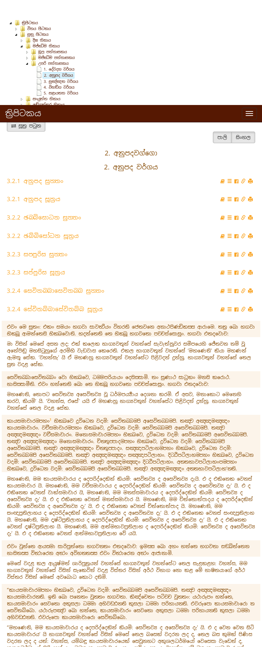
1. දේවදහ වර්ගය (59, 50)
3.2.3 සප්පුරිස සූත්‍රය (36, 254)
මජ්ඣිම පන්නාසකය (56, 39)
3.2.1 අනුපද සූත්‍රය (33, 180)
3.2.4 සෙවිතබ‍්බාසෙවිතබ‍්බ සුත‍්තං (55, 272)
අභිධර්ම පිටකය (42, 97)
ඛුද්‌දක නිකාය (45, 92)
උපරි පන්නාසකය (53, 45)
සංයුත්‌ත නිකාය (46, 80)
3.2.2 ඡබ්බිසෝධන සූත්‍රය (43, 217)
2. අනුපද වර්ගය (58, 57)
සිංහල (243, 119)
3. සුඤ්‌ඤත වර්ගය (61, 63)
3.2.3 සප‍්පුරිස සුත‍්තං (37, 236)
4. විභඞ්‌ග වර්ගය (59, 68)
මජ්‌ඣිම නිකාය (46, 27)
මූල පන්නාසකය (52, 33)
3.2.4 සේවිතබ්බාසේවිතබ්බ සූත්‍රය (55, 291)
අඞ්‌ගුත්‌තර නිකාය (48, 86)
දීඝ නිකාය (42, 21)
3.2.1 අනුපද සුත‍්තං (35, 162)
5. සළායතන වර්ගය (61, 74)
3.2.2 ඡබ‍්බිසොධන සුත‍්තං (44, 199)
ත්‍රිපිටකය (23, 8)
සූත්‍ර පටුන (26, 107)
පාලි (222, 119)
